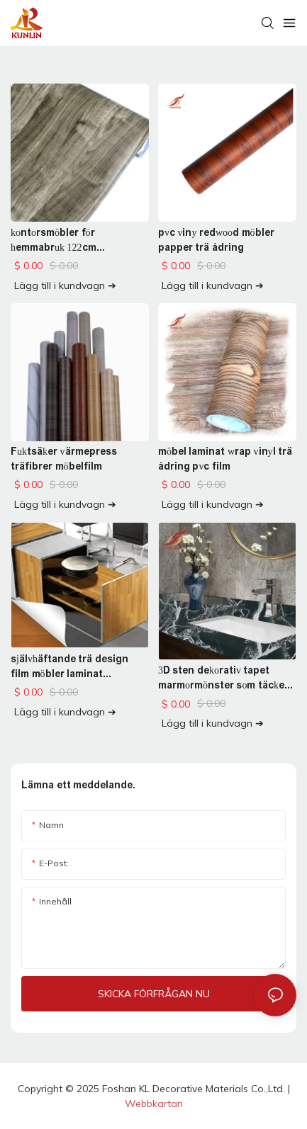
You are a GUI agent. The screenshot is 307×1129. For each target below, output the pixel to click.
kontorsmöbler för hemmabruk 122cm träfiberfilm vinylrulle (61, 241)
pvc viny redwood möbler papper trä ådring (216, 240)
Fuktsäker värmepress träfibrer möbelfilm (64, 459)
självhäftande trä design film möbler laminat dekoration (69, 667)
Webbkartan (154, 1103)
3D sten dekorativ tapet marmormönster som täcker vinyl (223, 678)
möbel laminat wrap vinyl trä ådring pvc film (225, 459)
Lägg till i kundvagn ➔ (65, 285)
